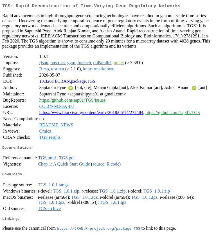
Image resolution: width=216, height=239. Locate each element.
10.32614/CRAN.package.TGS (67, 82)
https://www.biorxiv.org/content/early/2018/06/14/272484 (91, 113)
